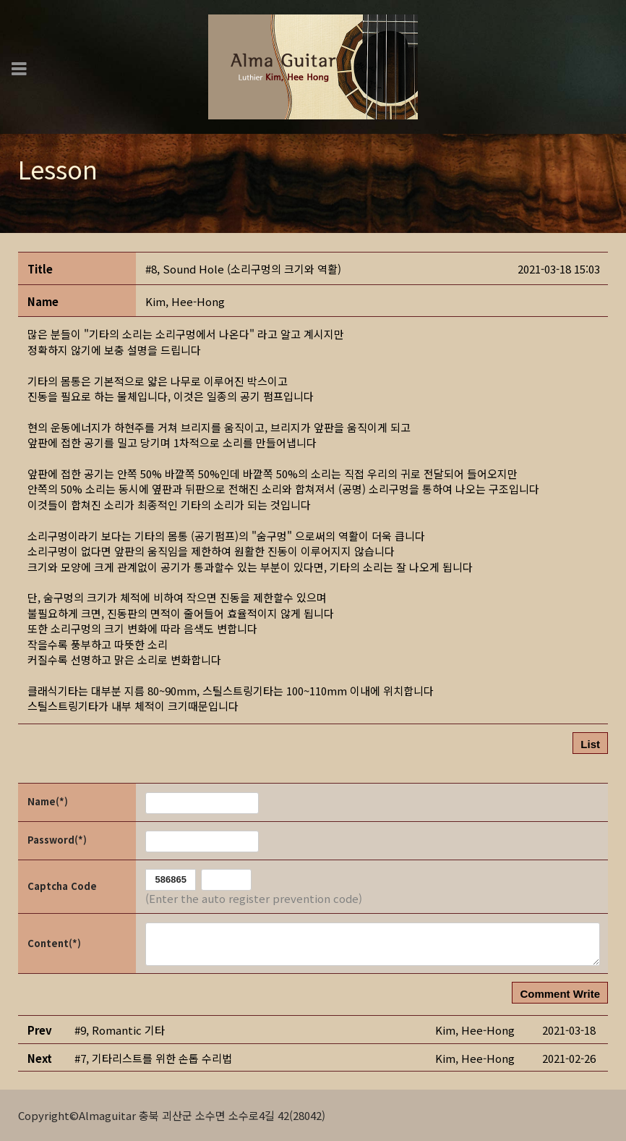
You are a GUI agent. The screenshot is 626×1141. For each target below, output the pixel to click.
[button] (185, 301)
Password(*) (57, 840)
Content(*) (54, 943)
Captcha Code (62, 886)
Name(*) (47, 801)
